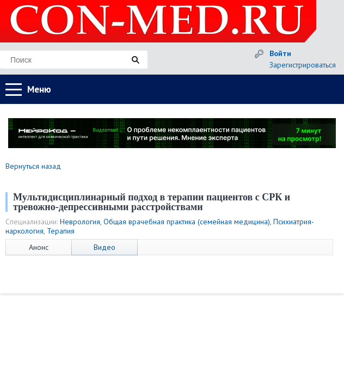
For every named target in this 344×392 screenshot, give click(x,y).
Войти (280, 53)
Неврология (80, 221)
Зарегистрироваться (302, 65)
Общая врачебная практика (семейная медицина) (186, 221)
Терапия (61, 231)
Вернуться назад (33, 166)
